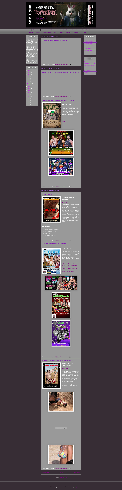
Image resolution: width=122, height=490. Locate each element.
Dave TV (61, 32)
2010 (29, 104)
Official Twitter (87, 48)
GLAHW (86, 72)
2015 (29, 94)
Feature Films (36, 29)
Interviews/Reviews (47, 32)
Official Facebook (88, 50)
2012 (29, 100)
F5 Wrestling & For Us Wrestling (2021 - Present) (58, 100)
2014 (29, 96)
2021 (29, 86)
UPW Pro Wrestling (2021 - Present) (54, 243)
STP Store (83, 32)
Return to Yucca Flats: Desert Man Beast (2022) (57, 360)
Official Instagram (88, 43)
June (28, 81)
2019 (29, 90)
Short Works (89, 29)
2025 (29, 72)
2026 (29, 70)
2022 (29, 78)
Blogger (76, 487)
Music (55, 32)
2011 (29, 102)
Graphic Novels (79, 29)
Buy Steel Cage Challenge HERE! (70, 263)
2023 (29, 76)
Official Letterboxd (88, 39)
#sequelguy (68, 32)
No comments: (64, 64)
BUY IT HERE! (65, 202)
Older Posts (76, 472)
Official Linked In (88, 45)
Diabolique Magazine (89, 65)
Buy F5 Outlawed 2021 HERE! (69, 117)
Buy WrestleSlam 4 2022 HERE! (69, 265)
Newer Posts (45, 472)
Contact (38, 32)
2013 (29, 98)
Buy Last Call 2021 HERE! (68, 271)
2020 (29, 88)
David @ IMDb (87, 70)
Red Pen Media (87, 68)
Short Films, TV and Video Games (49, 29)
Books (72, 29)
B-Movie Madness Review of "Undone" (55, 40)
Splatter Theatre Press (89, 61)
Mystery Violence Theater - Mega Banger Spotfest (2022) (60, 72)
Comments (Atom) (64, 477)
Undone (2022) (47, 194)
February (29, 83)
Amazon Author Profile (89, 63)
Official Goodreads (88, 41)
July (28, 79)
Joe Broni (76, 32)
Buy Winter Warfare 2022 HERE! (69, 268)
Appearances (30, 32)
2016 (29, 92)
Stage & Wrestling (64, 29)
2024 (29, 74)
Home (29, 29)
